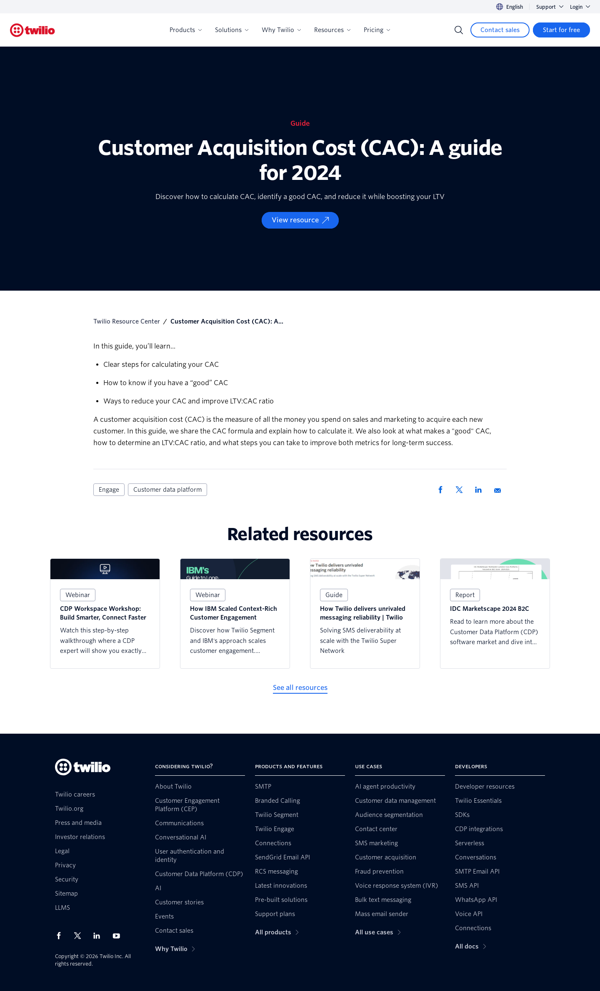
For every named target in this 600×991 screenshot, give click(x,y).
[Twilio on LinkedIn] (99, 935)
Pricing (377, 30)
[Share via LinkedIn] (481, 489)
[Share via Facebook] (443, 490)
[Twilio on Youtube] (118, 935)
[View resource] (300, 220)
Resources (332, 30)
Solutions (231, 30)
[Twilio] (32, 30)
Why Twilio (281, 30)
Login (580, 7)
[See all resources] (300, 688)
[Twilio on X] (80, 935)
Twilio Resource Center (126, 321)
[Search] (458, 30)
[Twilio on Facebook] (61, 936)
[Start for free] (561, 29)
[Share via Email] (500, 490)
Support (549, 7)
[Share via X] (462, 489)
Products (186, 30)
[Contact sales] (500, 29)
